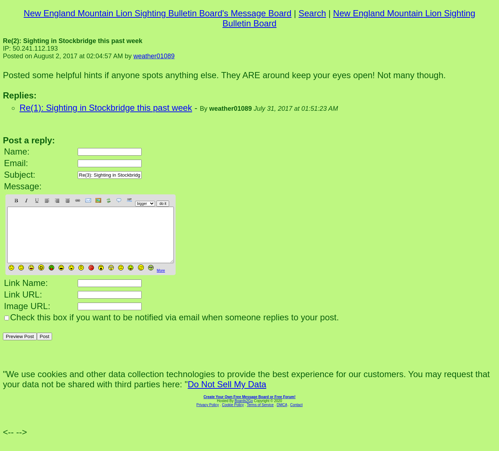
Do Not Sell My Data (227, 395)
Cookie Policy (233, 416)
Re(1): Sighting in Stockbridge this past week (106, 108)
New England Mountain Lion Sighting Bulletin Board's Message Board (158, 13)
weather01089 (154, 56)
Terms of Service (260, 416)
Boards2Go (244, 412)
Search (312, 13)
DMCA (282, 416)
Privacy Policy (208, 416)
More (161, 281)
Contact (296, 416)
